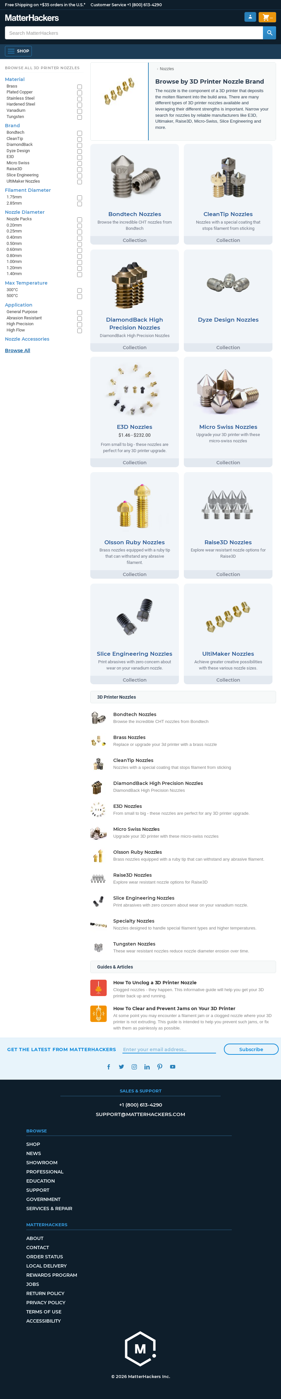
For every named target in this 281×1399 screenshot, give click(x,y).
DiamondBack (20, 144)
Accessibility (43, 1321)
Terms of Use (43, 1312)
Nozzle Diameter (25, 212)
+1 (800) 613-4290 (144, 4)
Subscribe (251, 1049)
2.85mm (14, 203)
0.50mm (14, 243)
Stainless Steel (20, 98)
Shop (33, 1144)
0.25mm (14, 231)
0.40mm (14, 237)
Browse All (17, 350)
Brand (12, 126)
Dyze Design (18, 150)
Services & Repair (49, 1208)
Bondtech (15, 132)
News (33, 1153)
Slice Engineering (22, 174)
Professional (44, 1172)
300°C (12, 289)
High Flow (16, 330)
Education (40, 1181)
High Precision (20, 323)
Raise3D (14, 168)
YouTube (172, 1066)
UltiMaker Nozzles (23, 181)
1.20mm (14, 267)
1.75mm (14, 196)
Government (43, 1199)
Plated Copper (19, 92)
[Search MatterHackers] (269, 32)
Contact (37, 1247)
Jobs (32, 1284)
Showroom (41, 1163)
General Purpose (22, 311)
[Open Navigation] (18, 51)
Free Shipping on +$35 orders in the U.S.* (45, 4)
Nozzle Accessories (27, 339)
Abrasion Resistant (24, 317)
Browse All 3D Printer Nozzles (42, 68)
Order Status (44, 1257)
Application (18, 305)
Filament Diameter (28, 190)
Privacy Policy (45, 1303)
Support (37, 1190)
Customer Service (108, 4)
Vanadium (16, 110)
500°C (12, 295)
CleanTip (15, 138)
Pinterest (159, 1066)
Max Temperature (26, 283)
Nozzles (167, 69)
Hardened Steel (21, 104)
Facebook (108, 1066)
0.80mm (14, 255)
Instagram (134, 1066)
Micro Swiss (18, 162)
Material (15, 79)
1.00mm (14, 261)
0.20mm (14, 225)
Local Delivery (46, 1266)
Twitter (121, 1066)
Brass (12, 86)
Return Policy (45, 1293)
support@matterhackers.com (140, 1114)
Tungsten (15, 116)
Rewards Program (51, 1275)
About (34, 1238)
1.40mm (14, 273)
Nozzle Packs (19, 218)
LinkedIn (147, 1066)
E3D (10, 156)
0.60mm (14, 249)
